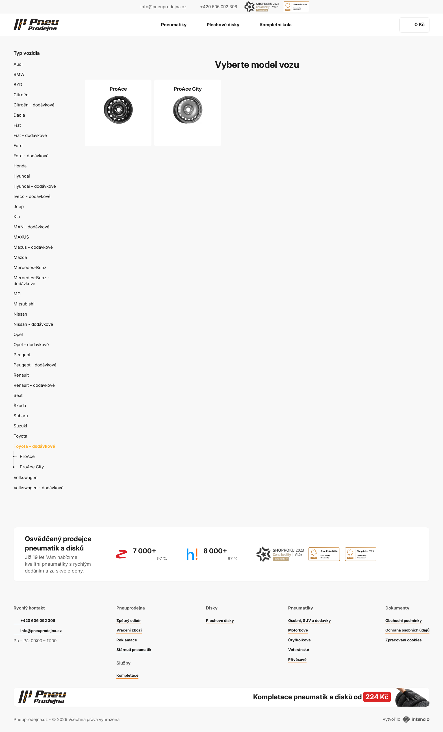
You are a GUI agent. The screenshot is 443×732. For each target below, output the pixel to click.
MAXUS (21, 237)
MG (17, 293)
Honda (20, 166)
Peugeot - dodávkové (35, 365)
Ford (18, 145)
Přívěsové (293, 652)
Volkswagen (26, 477)
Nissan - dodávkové (33, 324)
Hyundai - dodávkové (35, 186)
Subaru (21, 415)
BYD (18, 84)
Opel (18, 334)
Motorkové (294, 622)
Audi (18, 64)
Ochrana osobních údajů (404, 622)
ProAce (27, 456)
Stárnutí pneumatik (135, 642)
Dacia (19, 115)
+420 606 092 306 (40, 613)
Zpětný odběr (129, 613)
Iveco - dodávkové (32, 196)
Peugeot (22, 354)
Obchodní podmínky (400, 613)
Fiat (17, 125)
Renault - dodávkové (34, 385)
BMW (19, 74)
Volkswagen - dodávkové (39, 487)
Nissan (20, 314)
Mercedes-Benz (30, 267)
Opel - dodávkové (31, 344)
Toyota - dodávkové (34, 446)
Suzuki (20, 426)
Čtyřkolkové (295, 632)
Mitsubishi (24, 304)
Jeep (19, 206)
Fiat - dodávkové (30, 135)
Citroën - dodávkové (34, 105)
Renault (21, 375)
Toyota (20, 436)
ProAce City (32, 466)
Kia (17, 216)
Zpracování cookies (399, 632)
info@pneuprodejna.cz (163, 6)
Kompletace (127, 667)
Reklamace (126, 632)
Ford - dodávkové (31, 155)
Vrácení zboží (129, 622)
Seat (18, 395)
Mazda (20, 257)
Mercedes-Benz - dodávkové (31, 280)
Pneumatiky (166, 25)
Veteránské (295, 642)
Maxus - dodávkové (33, 247)
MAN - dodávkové (31, 227)
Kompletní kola (283, 25)
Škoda (20, 405)
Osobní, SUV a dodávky (307, 613)
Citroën (21, 94)
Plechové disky (222, 25)
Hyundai (22, 176)
